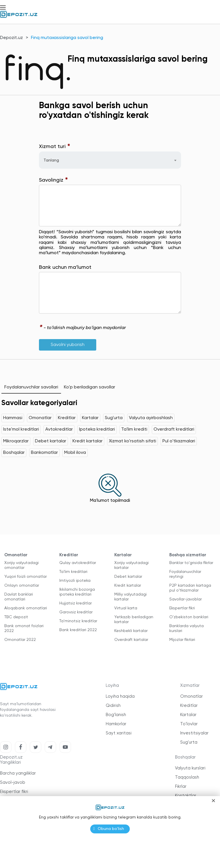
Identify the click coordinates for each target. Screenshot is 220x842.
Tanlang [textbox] (51, 160)
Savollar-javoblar (185, 599)
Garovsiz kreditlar (76, 612)
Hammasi (12, 418)
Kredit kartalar (87, 441)
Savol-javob (12, 782)
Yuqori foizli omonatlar (25, 577)
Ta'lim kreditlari (73, 572)
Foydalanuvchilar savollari (31, 387)
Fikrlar (180, 786)
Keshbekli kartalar (131, 631)
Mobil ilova (75, 452)
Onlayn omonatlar (21, 586)
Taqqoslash (187, 777)
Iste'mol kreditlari (21, 429)
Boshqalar (14, 452)
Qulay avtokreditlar (77, 563)
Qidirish (113, 705)
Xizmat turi (54, 147)
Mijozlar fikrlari (182, 640)
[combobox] (110, 160)
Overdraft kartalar (131, 640)
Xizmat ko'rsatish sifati (132, 441)
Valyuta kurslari (190, 768)
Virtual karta (125, 608)
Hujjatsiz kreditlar (75, 603)
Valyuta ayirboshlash (151, 418)
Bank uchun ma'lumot (65, 267)
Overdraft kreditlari (174, 429)
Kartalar (90, 418)
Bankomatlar (44, 452)
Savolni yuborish (68, 345)
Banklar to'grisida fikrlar (191, 563)
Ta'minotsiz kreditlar (78, 621)
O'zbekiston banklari (188, 617)
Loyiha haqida (120, 696)
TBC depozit (16, 617)
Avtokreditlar (59, 429)
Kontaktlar (185, 796)
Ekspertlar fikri (182, 608)
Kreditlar (67, 418)
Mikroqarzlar (16, 441)
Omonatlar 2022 (20, 640)
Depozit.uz (11, 38)
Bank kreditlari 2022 (78, 630)
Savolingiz (53, 180)
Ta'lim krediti (134, 429)
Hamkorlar (116, 724)
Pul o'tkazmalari (178, 441)
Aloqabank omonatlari (25, 608)
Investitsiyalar (194, 733)
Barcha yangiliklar (18, 773)
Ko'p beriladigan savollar (89, 387)
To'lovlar (189, 724)
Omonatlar (40, 418)
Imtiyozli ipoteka (75, 581)
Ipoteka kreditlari (97, 429)
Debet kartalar (50, 441)
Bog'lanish (116, 715)
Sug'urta (114, 418)
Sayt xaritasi (118, 733)
